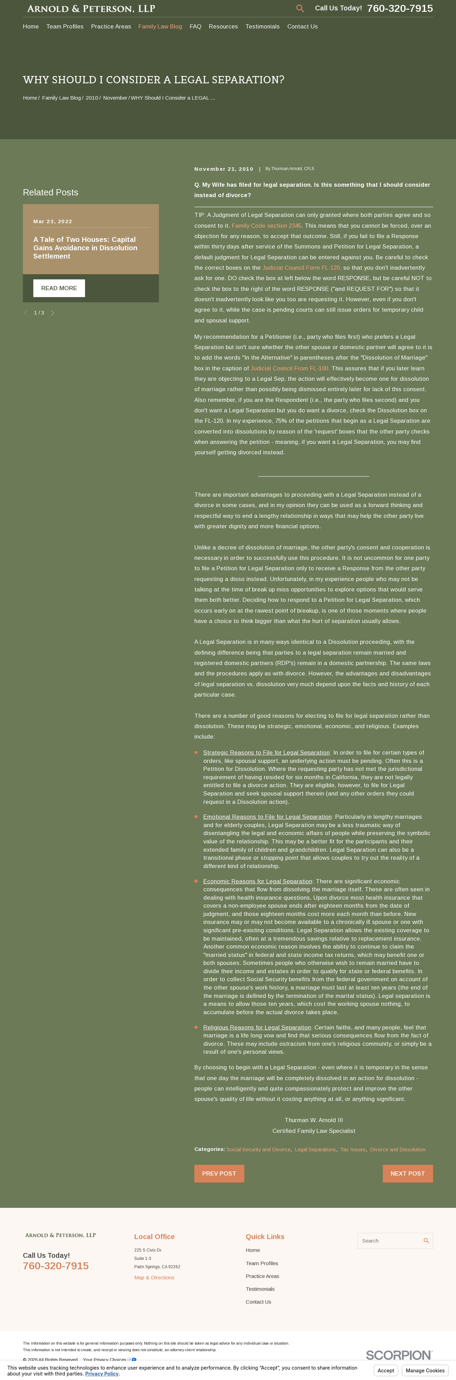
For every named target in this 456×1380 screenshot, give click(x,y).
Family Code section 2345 (266, 225)
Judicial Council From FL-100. (290, 368)
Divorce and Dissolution (397, 1149)
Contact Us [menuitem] (302, 26)
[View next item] (53, 454)
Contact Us (258, 1302)
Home (253, 1250)
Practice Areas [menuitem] (111, 26)
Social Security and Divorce (258, 1149)
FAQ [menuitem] (195, 26)
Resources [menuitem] (223, 26)
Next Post (408, 1173)
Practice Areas (262, 1276)
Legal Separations (315, 1149)
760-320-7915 (400, 8)
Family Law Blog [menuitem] (160, 26)
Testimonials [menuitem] (262, 26)
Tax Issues (353, 1149)
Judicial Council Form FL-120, (301, 267)
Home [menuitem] (31, 26)
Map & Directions (154, 1277)
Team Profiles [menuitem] (65, 26)
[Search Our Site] (426, 1240)
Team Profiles (262, 1263)
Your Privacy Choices (109, 1359)
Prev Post (219, 1173)
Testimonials (260, 1289)
